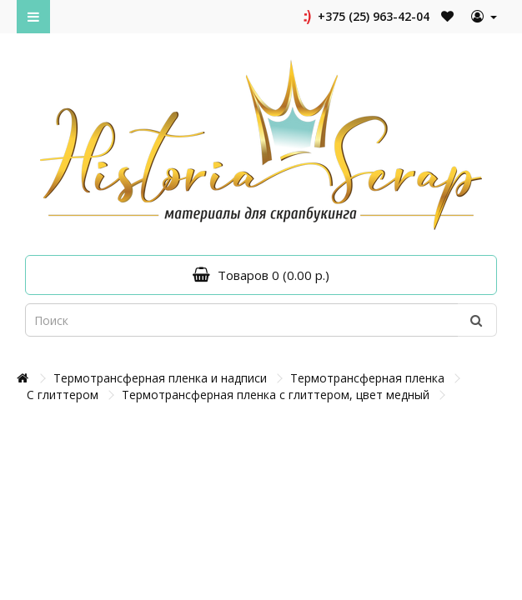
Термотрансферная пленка (367, 378)
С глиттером (62, 394)
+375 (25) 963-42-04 (364, 16)
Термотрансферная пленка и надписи (160, 378)
